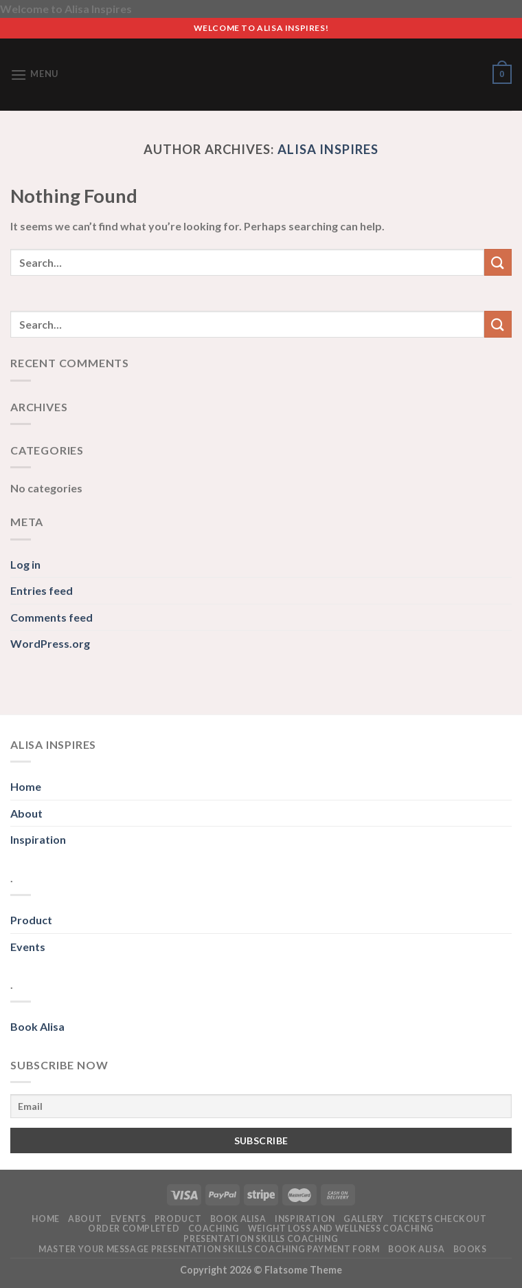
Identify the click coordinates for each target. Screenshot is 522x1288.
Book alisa (238, 1219)
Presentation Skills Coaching (260, 1239)
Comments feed (51, 617)
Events (27, 946)
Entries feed (41, 590)
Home (25, 786)
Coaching (214, 1228)
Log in (25, 564)
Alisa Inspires (327, 149)
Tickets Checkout (439, 1219)
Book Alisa (37, 1026)
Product (31, 919)
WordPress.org (50, 643)
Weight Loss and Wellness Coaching (341, 1228)
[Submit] (498, 262)
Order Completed (133, 1228)
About (26, 813)
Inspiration (38, 839)
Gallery (363, 1219)
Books (470, 1249)
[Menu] (34, 74)
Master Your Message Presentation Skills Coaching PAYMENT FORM (208, 1249)
